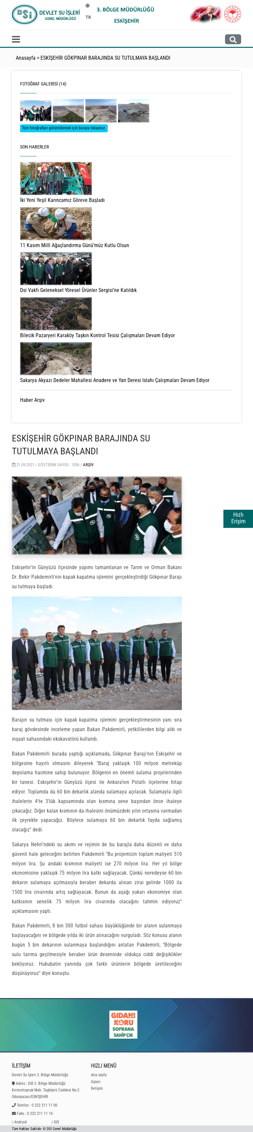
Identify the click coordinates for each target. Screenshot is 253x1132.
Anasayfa (26, 58)
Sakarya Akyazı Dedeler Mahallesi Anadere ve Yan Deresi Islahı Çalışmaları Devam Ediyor (115, 380)
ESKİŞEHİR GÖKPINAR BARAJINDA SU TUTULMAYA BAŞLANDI (105, 58)
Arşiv (88, 464)
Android (20, 1122)
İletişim (97, 1088)
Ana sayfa (99, 1075)
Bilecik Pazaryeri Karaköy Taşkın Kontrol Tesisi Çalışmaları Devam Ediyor (97, 335)
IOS (56, 1122)
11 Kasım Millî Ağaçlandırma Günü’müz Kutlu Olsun (74, 245)
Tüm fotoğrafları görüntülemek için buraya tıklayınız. (64, 128)
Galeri (95, 1082)
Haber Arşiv (32, 400)
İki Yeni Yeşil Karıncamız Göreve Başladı (62, 200)
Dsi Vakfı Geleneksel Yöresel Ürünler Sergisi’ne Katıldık (78, 290)
